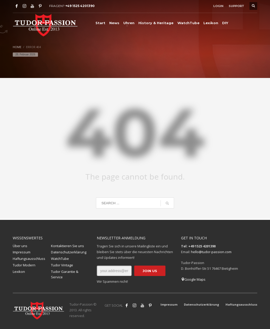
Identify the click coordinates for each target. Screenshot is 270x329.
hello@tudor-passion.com (211, 251)
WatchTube (60, 258)
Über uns (20, 246)
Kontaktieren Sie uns (67, 246)
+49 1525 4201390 (80, 6)
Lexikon (19, 271)
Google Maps (193, 279)
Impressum (21, 252)
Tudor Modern (24, 265)
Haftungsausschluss (29, 258)
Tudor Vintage (62, 265)
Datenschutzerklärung (68, 252)
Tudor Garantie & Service (64, 274)
